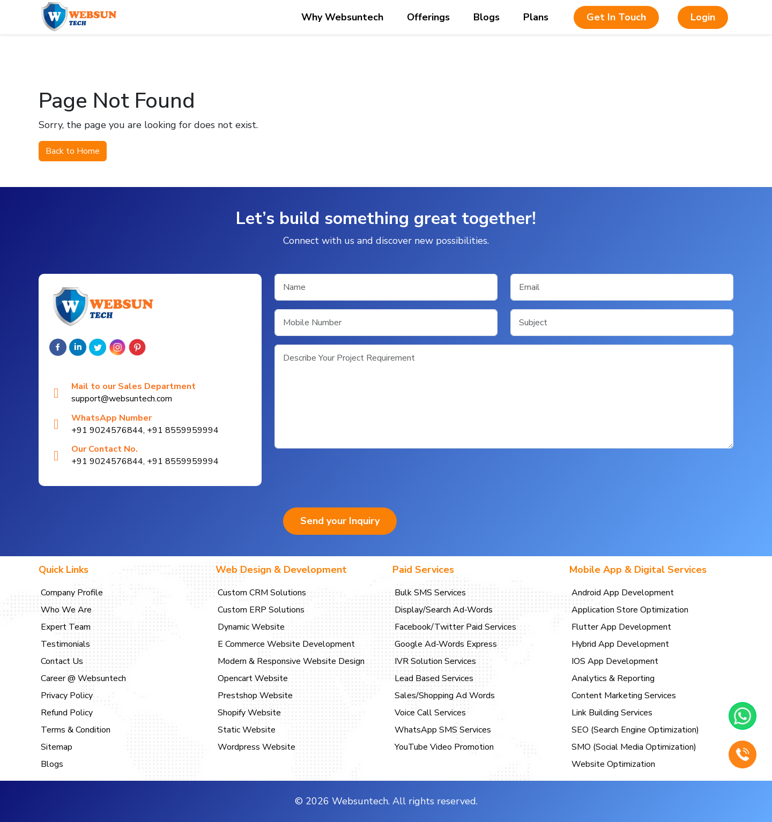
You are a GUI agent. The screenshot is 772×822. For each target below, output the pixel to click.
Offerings (428, 17)
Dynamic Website (251, 627)
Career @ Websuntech (83, 678)
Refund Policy (67, 713)
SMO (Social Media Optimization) (633, 747)
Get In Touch (616, 17)
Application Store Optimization (629, 610)
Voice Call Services (430, 713)
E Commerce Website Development (286, 644)
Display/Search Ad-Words (444, 610)
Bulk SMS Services (430, 593)
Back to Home (73, 151)
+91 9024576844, (108, 430)
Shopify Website (249, 713)
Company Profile (72, 593)
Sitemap (56, 747)
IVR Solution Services (435, 661)
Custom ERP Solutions (261, 610)
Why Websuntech (342, 17)
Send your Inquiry (340, 520)
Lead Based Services (434, 678)
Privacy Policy (67, 695)
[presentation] (355, 478)
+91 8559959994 (183, 430)
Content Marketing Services (623, 695)
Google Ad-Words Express (446, 644)
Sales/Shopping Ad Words (445, 695)
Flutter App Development (621, 627)
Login (703, 17)
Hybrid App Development (620, 644)
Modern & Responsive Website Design (291, 661)
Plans (535, 17)
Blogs (486, 17)
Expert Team (66, 627)
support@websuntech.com (121, 399)
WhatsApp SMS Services (443, 730)
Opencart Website (253, 678)
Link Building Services (611, 713)
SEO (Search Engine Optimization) (635, 730)
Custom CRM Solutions (262, 593)
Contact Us (62, 661)
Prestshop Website (255, 695)
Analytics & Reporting (613, 678)
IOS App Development (614, 661)
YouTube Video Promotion (444, 747)
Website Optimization (613, 764)
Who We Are (66, 610)
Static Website (247, 730)
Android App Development (622, 593)
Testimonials (65, 644)
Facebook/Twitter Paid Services (455, 627)
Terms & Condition (75, 730)
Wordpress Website (256, 747)
